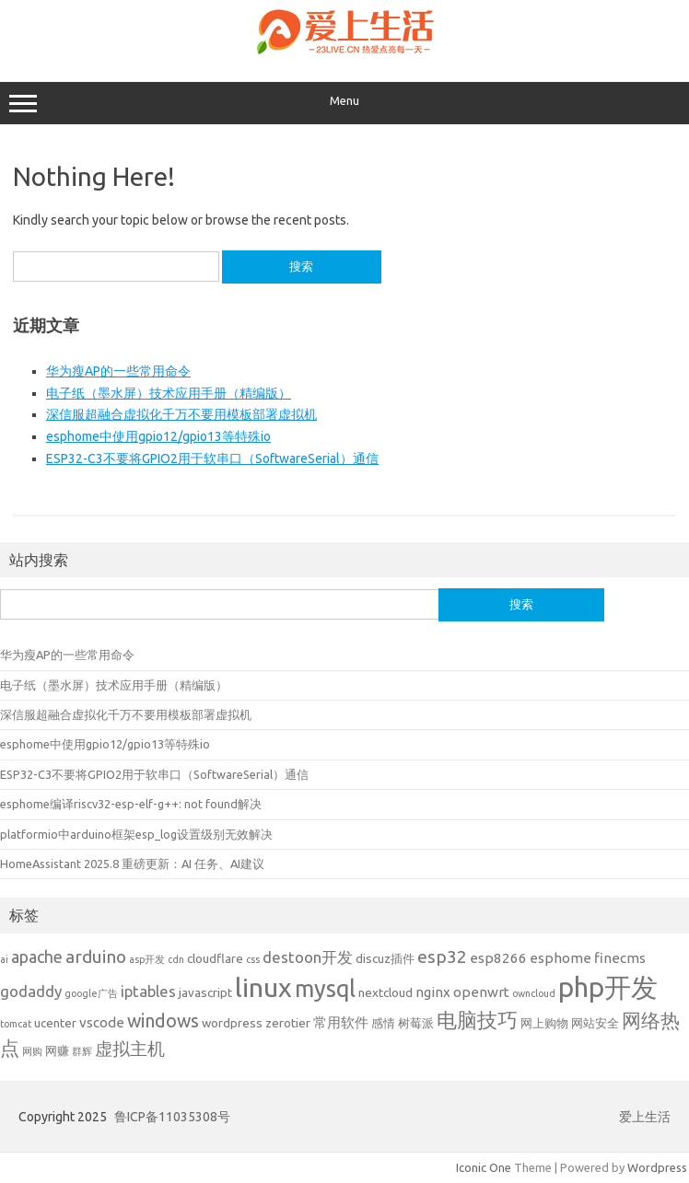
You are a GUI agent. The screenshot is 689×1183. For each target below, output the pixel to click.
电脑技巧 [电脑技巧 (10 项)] (477, 1020)
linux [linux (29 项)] (263, 987)
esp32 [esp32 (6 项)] (442, 956)
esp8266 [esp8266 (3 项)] (498, 958)
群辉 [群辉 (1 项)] (82, 1051)
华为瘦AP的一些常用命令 (118, 371)
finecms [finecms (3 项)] (620, 958)
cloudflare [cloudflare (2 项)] (215, 958)
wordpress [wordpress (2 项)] (232, 1022)
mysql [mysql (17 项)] (325, 988)
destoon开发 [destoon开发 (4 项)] (308, 957)
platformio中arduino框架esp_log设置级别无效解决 (136, 834)
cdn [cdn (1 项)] (176, 959)
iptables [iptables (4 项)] (148, 991)
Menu (344, 103)
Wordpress (657, 1167)
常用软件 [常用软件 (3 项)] (340, 1022)
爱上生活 (645, 1116)
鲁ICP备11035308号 (172, 1116)
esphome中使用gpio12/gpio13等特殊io (158, 436)
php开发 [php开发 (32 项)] (608, 987)
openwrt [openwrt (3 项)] (481, 992)
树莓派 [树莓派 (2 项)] (416, 1022)
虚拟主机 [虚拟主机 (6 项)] (130, 1048)
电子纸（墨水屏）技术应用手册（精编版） (168, 393)
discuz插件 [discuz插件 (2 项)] (385, 958)
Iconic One (483, 1167)
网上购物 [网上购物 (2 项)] (544, 1022)
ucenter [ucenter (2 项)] (55, 1022)
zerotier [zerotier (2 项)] (287, 1022)
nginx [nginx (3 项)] (432, 992)
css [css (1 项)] (253, 959)
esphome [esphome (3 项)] (560, 958)
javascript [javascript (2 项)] (205, 992)
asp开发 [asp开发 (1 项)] (147, 959)
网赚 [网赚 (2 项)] (57, 1050)
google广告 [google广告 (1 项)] (91, 993)
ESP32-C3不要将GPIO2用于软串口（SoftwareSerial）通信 (212, 458)
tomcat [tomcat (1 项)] (15, 1023)
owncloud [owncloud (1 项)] (533, 993)
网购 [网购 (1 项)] (32, 1051)
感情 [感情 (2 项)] (383, 1022)
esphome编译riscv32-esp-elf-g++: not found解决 (131, 803)
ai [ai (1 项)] (4, 959)
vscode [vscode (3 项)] (101, 1022)
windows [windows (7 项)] (163, 1021)
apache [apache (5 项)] (37, 956)
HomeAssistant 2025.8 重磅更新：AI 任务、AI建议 (132, 863)
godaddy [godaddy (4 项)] (31, 991)
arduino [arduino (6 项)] (95, 956)
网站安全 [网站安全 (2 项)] (595, 1022)
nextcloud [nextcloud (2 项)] (385, 992)
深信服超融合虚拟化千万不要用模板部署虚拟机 (181, 414)
